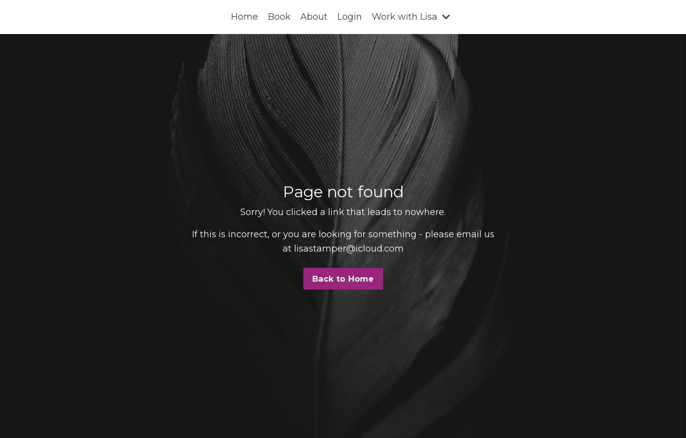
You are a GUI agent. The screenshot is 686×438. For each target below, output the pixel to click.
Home (244, 16)
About (313, 16)
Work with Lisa (411, 16)
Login (349, 16)
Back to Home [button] (343, 279)
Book (279, 16)
